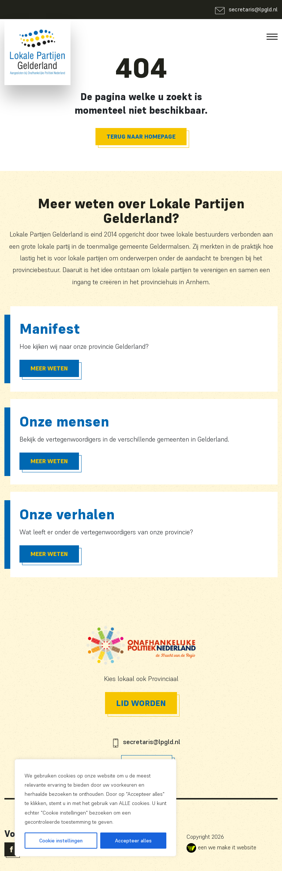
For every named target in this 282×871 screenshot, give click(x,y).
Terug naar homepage (141, 136)
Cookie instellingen (61, 840)
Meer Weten (49, 368)
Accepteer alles (133, 840)
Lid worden (141, 703)
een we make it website (221, 847)
